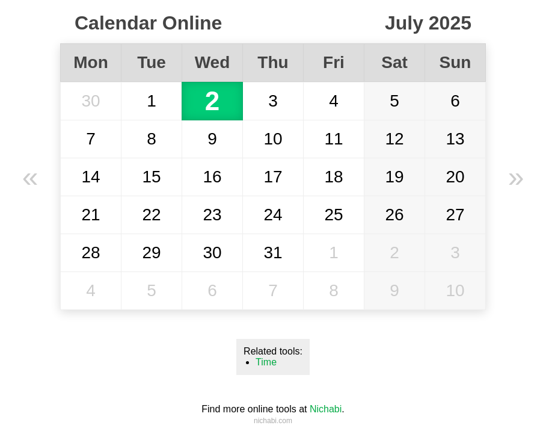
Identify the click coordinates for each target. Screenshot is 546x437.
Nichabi (326, 409)
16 (212, 176)
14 (90, 176)
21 (90, 214)
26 (394, 214)
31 (272, 252)
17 (272, 176)
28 (90, 252)
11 (333, 138)
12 (394, 138)
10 (272, 138)
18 (333, 176)
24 (272, 214)
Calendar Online (148, 23)
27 (455, 214)
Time (266, 362)
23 (212, 214)
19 (394, 176)
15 (151, 176)
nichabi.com (273, 421)
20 (455, 176)
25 (333, 214)
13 (455, 138)
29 (151, 252)
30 (90, 100)
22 (151, 214)
